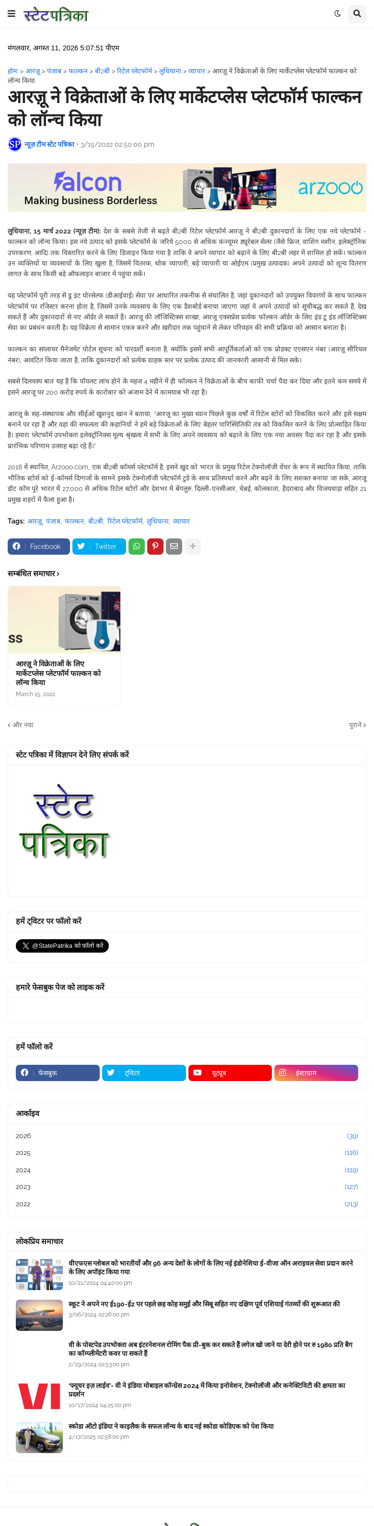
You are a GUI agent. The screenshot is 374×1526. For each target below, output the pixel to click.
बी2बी (95, 521)
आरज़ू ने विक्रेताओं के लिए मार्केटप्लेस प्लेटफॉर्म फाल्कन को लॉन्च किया (58, 673)
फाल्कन (74, 521)
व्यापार (181, 521)
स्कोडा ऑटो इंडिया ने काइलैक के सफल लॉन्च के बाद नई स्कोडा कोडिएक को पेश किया (171, 1426)
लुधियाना (158, 521)
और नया (23, 725)
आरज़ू (34, 521)
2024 (187, 1170)
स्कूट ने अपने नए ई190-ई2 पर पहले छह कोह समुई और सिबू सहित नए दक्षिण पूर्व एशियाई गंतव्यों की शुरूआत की (204, 1304)
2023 (187, 1187)
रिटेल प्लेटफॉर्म (124, 521)
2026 (187, 1136)
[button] (11, 14)
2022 (187, 1204)
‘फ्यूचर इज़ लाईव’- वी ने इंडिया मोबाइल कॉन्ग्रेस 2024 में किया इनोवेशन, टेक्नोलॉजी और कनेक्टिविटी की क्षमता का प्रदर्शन (207, 1390)
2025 (187, 1153)
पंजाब (53, 521)
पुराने (355, 725)
